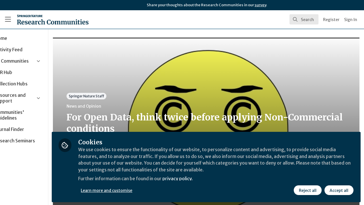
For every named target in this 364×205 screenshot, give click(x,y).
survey (260, 5)
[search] (303, 19)
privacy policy (202, 179)
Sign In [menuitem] (350, 19)
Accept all (339, 189)
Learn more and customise (131, 189)
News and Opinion (108, 106)
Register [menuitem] (331, 19)
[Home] (53, 19)
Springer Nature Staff (111, 96)
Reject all (308, 189)
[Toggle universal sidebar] (8, 19)
